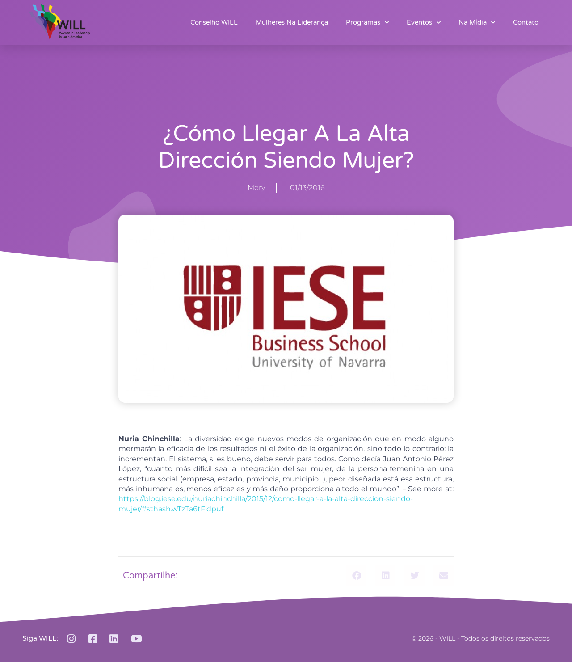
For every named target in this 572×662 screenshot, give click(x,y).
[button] (356, 575)
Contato (525, 22)
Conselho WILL (214, 22)
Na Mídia (476, 23)
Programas (367, 23)
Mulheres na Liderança (292, 22)
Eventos (424, 23)
